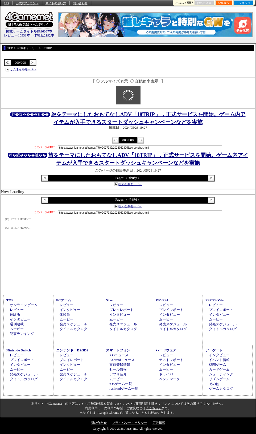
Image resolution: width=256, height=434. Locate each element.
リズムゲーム (219, 379)
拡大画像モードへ (130, 184)
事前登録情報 (119, 365)
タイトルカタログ (73, 329)
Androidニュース (122, 360)
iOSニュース (119, 355)
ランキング (243, 3)
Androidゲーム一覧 (123, 389)
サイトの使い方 (56, 3)
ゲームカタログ (221, 389)
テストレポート (171, 360)
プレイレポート (121, 310)
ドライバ (166, 374)
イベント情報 (219, 360)
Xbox (110, 300)
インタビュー (20, 319)
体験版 (15, 315)
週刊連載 (17, 324)
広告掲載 (158, 423)
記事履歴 (224, 3)
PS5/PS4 (162, 300)
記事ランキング (22, 334)
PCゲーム (63, 300)
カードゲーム (219, 369)
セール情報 (118, 369)
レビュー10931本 (17, 35)
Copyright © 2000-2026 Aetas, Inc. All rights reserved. (128, 429)
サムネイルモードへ (23, 69)
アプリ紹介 (118, 374)
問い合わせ (80, 3)
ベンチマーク (169, 379)
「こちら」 (154, 408)
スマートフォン (118, 350)
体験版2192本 (44, 35)
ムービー (17, 329)
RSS (6, 3)
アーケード (214, 350)
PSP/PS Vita (214, 300)
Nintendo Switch (18, 350)
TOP (10, 300)
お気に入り (204, 3)
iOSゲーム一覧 (120, 384)
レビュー (17, 310)
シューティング (221, 374)
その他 (214, 384)
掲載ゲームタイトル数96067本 (29, 31)
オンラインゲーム (24, 305)
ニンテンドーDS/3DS (72, 350)
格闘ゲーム (217, 365)
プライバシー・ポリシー (129, 423)
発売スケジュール (73, 324)
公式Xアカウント (27, 3)
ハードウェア (166, 350)
